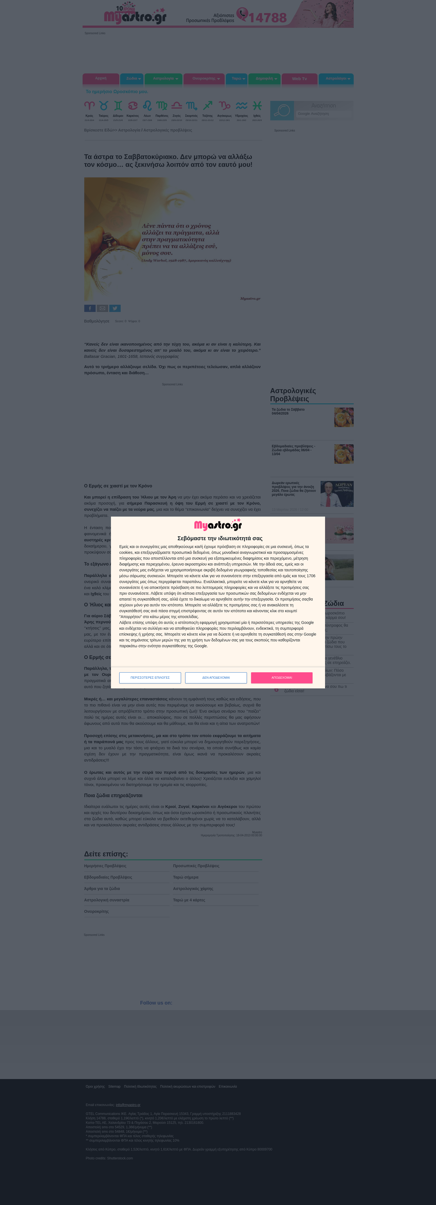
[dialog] (218, 602)
